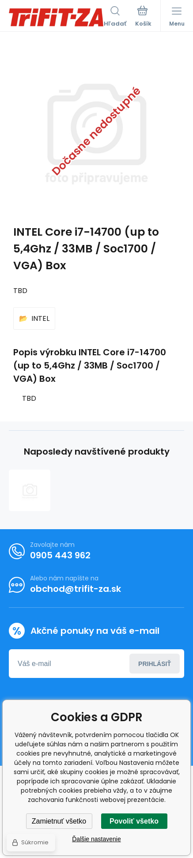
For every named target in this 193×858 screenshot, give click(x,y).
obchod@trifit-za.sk (75, 589)
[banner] (56, 17)
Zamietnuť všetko (59, 821)
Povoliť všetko (134, 821)
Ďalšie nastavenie (96, 839)
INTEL (40, 318)
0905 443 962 (60, 555)
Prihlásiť (154, 663)
